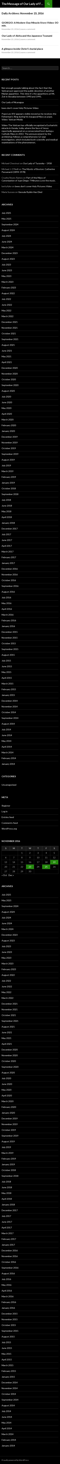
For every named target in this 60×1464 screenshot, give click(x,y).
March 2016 (7, 614)
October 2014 (9, 712)
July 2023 (6, 264)
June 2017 (7, 540)
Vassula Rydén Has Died (30, 192)
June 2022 (7, 304)
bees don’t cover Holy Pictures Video (20, 108)
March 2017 (7, 551)
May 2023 (6, 276)
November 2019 (10, 442)
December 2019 (10, 436)
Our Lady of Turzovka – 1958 (37, 163)
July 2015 (6, 660)
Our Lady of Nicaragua (13, 102)
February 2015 (9, 689)
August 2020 (8, 390)
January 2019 (8, 482)
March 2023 (7, 281)
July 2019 (6, 465)
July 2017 (6, 534)
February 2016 (9, 620)
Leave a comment (27, 29)
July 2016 (6, 597)
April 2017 (7, 545)
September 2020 (10, 385)
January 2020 (8, 431)
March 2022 (7, 316)
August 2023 (8, 258)
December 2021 (10, 322)
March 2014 (7, 752)
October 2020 (9, 379)
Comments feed (10, 823)
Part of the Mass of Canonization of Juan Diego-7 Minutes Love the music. (29, 179)
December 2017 (10, 528)
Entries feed (8, 817)
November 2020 (10, 373)
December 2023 (10, 253)
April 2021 (7, 362)
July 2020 (6, 396)
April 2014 (7, 746)
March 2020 (7, 419)
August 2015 (8, 654)
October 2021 (9, 333)
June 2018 (7, 505)
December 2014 (10, 700)
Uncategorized (9, 784)
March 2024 (7, 247)
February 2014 (9, 758)
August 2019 (8, 459)
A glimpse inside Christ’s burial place (22, 48)
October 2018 (9, 488)
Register (6, 805)
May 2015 (6, 672)
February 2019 (9, 477)
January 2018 (8, 522)
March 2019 (7, 471)
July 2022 (6, 299)
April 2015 (7, 677)
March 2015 (7, 683)
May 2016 (6, 603)
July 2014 (6, 729)
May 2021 (6, 356)
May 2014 (6, 741)
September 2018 (10, 494)
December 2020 (10, 368)
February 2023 (9, 287)
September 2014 (10, 718)
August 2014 (8, 723)
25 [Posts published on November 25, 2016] (46, 866)
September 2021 (10, 339)
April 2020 (7, 413)
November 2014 (10, 706)
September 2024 (10, 224)
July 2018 (6, 500)
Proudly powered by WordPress (15, 1460)
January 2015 (8, 695)
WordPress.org (9, 828)
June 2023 (7, 270)
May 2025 (6, 218)
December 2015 (10, 632)
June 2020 (7, 402)
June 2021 (7, 350)
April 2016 (7, 609)
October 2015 (9, 643)
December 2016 (10, 568)
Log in (5, 811)
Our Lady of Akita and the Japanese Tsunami (27, 35)
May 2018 (6, 511)
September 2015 (10, 649)
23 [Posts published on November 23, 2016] (30, 866)
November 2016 (10, 574)
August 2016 (8, 591)
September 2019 (10, 454)
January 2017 (8, 563)
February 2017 (9, 557)
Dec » (11, 875)
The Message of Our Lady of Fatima (23, 4)
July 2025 (6, 213)
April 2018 (7, 517)
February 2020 (9, 425)
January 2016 (8, 626)
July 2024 (6, 236)
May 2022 (6, 310)
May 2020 (6, 408)
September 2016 (10, 586)
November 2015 (10, 637)
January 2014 (8, 764)
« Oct (4, 875)
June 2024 (7, 241)
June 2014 (7, 735)
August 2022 (8, 293)
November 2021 (10, 327)
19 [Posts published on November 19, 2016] (54, 862)
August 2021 (8, 345)
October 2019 (9, 448)
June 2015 (7, 666)
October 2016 (9, 580)
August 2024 (8, 230)
